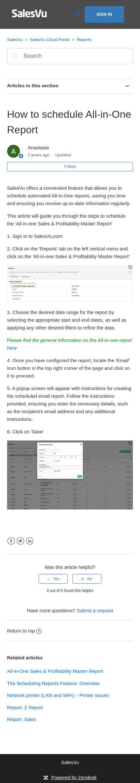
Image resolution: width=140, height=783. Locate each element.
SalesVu (15, 39)
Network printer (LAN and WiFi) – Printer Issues (58, 695)
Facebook (11, 541)
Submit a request (95, 610)
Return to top (24, 630)
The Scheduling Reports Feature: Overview (53, 683)
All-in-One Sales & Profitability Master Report (55, 671)
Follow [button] (70, 166)
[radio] (53, 579)
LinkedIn (30, 541)
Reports (84, 39)
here (12, 348)
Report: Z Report (25, 707)
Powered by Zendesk (74, 777)
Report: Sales (21, 719)
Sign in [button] (104, 14)
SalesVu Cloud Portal (50, 39)
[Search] (70, 56)
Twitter (20, 541)
